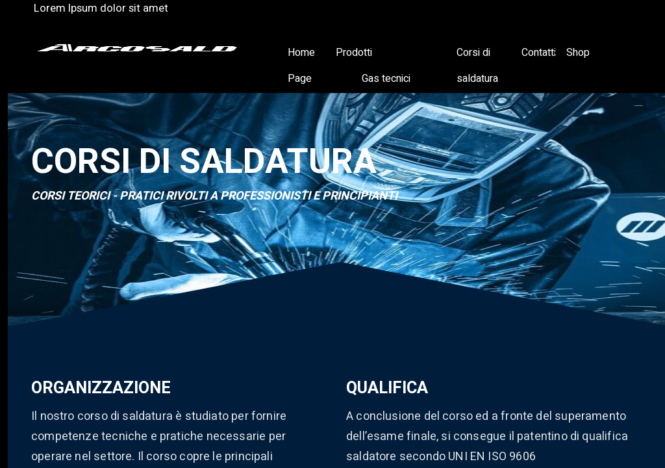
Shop (578, 52)
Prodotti (354, 52)
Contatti (538, 52)
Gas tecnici (386, 78)
